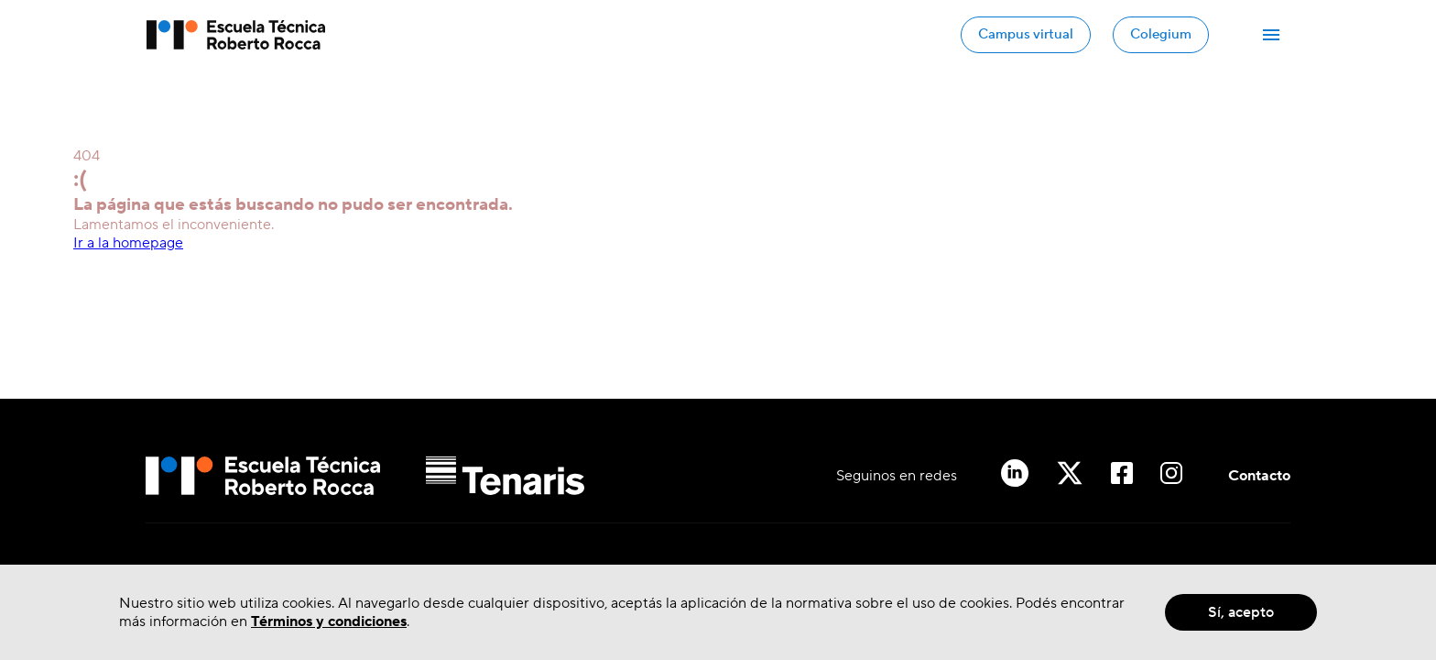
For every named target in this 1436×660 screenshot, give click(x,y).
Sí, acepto (1241, 612)
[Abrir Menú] (1271, 34)
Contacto (1259, 476)
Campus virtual (1025, 34)
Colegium (1160, 34)
